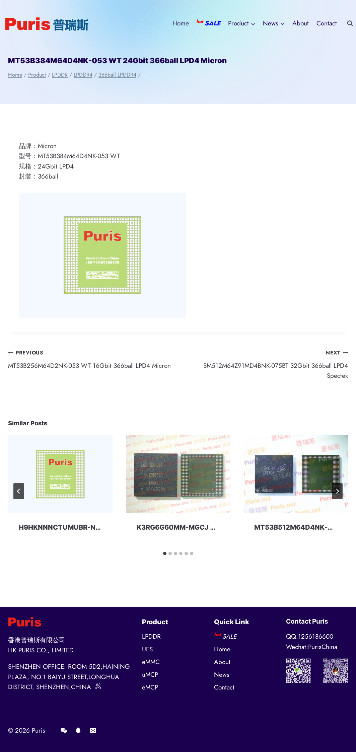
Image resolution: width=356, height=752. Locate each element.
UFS (147, 649)
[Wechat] (63, 730)
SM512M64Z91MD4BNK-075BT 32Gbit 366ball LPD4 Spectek (266, 363)
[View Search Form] (350, 23)
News (221, 674)
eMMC (151, 661)
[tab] (164, 553)
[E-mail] (92, 730)
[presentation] (60, 474)
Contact (326, 23)
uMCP (150, 674)
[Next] (337, 491)
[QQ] (78, 730)
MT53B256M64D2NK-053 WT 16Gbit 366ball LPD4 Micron (90, 358)
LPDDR (151, 636)
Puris (38, 730)
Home (180, 23)
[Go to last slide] (18, 491)
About (300, 23)
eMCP (150, 687)
